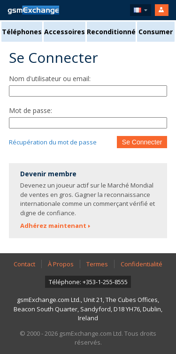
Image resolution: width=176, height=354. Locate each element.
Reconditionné (111, 31)
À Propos (61, 264)
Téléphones (22, 31)
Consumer (155, 31)
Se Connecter (142, 142)
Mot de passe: (30, 110)
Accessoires (64, 31)
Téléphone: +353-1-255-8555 (88, 282)
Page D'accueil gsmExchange (33, 10)
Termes (97, 264)
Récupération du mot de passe (53, 142)
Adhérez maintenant (53, 225)
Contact (24, 264)
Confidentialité (141, 264)
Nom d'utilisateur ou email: (50, 78)
